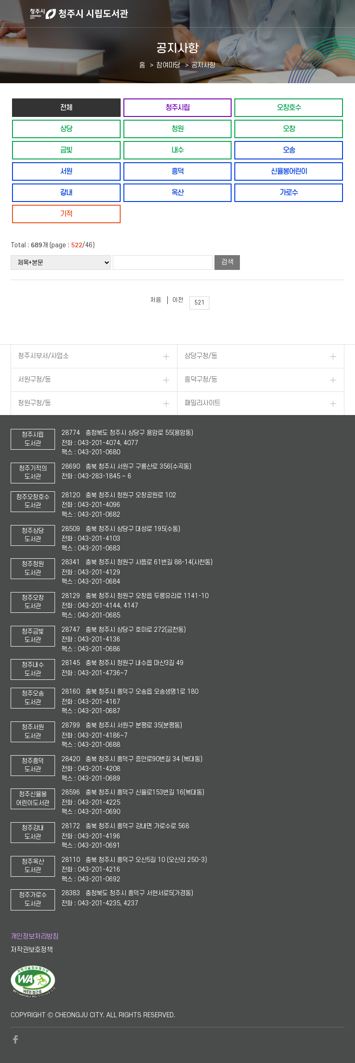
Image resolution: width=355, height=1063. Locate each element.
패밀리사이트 (202, 403)
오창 (289, 128)
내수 (177, 150)
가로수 (289, 192)
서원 (66, 171)
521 (199, 302)
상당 (66, 128)
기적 (66, 213)
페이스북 (15, 1039)
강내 (66, 192)
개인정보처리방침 (35, 937)
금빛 (66, 150)
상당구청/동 (200, 356)
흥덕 (177, 171)
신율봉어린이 (289, 171)
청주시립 (177, 107)
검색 (227, 262)
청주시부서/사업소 (43, 356)
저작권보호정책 (32, 950)
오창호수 (289, 107)
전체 (66, 107)
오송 (289, 150)
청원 (177, 128)
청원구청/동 (34, 403)
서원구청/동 (34, 380)
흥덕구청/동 (200, 380)
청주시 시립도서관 (191, 14)
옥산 (177, 192)
